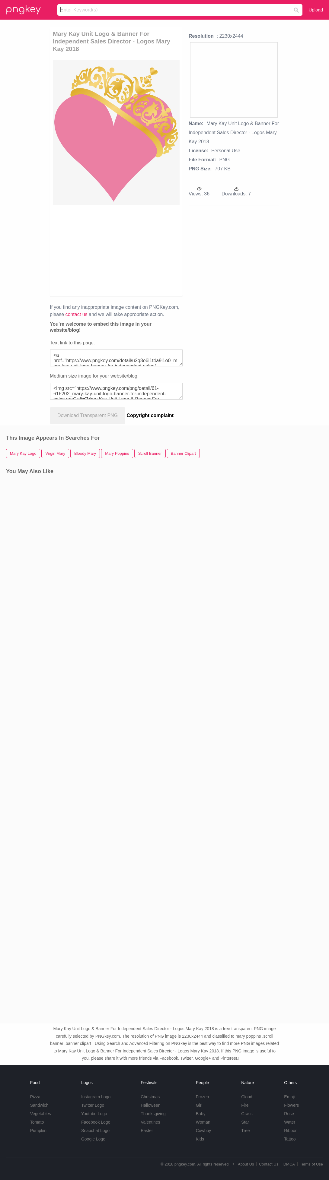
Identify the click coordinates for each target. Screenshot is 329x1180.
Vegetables (40, 1113)
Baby (201, 1113)
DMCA (289, 1164)
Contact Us (268, 1164)
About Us (246, 1164)
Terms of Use (311, 1164)
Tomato (37, 1122)
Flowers (291, 1105)
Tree (245, 1130)
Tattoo (289, 1139)
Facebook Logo (95, 1122)
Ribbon (290, 1130)
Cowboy (203, 1130)
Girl (199, 1105)
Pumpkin (38, 1130)
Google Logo (93, 1139)
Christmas (150, 1096)
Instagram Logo (95, 1096)
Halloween (150, 1105)
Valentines (150, 1122)
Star (245, 1122)
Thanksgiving (153, 1113)
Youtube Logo (94, 1113)
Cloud (246, 1096)
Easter (147, 1130)
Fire (244, 1105)
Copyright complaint (150, 415)
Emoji (289, 1096)
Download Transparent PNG (87, 415)
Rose (289, 1113)
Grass (246, 1113)
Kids (200, 1139)
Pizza (35, 1096)
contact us (76, 314)
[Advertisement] (155, 250)
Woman (203, 1122)
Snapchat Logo (95, 1130)
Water (289, 1122)
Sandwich (39, 1105)
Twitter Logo (92, 1105)
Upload (315, 9)
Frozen (202, 1096)
